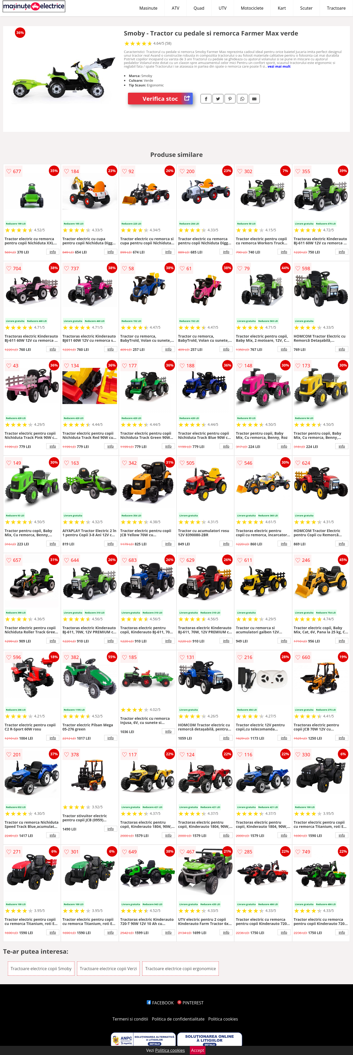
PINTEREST (190, 1003)
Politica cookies (223, 1019)
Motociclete (252, 8)
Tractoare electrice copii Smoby (41, 968)
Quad (199, 8)
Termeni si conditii (130, 1019)
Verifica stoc (168, 98)
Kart (282, 8)
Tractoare (336, 8)
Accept (197, 1050)
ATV (175, 8)
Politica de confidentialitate (178, 1019)
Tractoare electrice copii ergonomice (180, 968)
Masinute (148, 8)
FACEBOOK (160, 1003)
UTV (222, 8)
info (53, 251)
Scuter (306, 8)
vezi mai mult (279, 66)
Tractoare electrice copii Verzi (108, 968)
